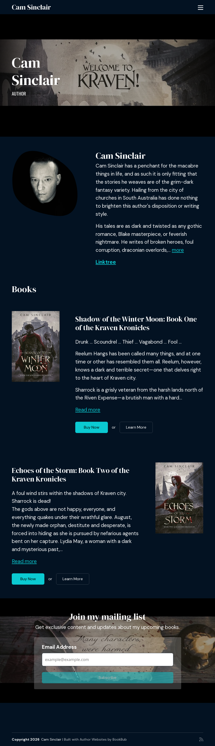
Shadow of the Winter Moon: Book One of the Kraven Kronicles (136, 323)
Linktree (106, 262)
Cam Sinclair (31, 7)
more (178, 250)
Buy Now (91, 427)
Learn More (136, 427)
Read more (87, 410)
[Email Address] (107, 659)
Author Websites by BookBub (103, 739)
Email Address (59, 647)
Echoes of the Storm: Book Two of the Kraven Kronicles (70, 475)
